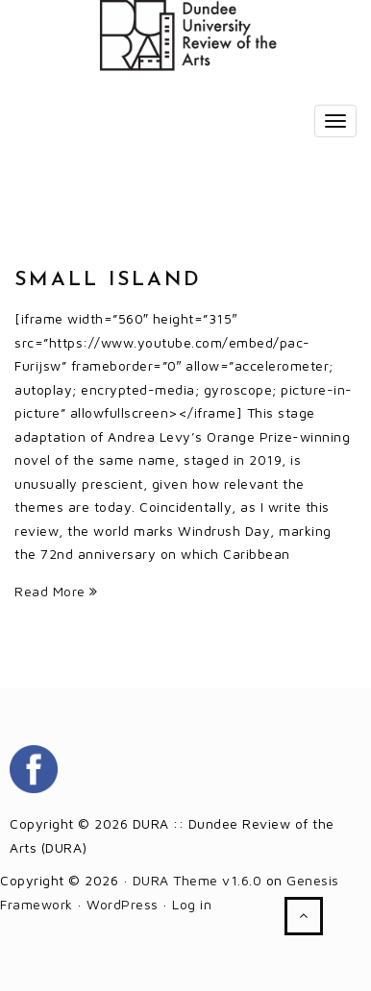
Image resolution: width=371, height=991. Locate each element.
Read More (56, 591)
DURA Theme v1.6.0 (197, 880)
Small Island (108, 280)
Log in (191, 904)
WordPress (123, 904)
